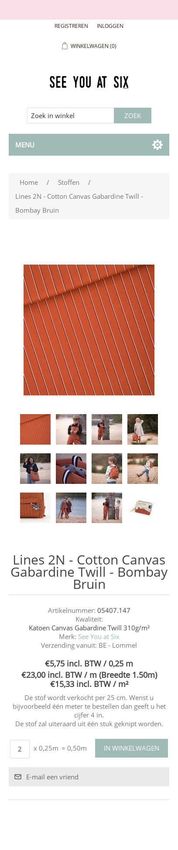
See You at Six (99, 636)
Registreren (71, 26)
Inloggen (110, 26)
